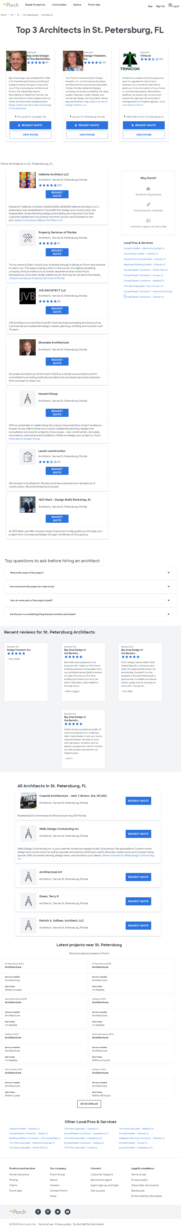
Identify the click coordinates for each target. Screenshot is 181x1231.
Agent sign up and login (105, 1185)
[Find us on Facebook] (38, 1212)
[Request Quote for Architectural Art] (138, 877)
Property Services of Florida (57, 232)
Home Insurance (19, 1174)
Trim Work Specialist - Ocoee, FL (81, 1147)
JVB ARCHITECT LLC (52, 290)
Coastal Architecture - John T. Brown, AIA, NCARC (73, 796)
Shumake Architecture (53, 342)
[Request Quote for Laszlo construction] (57, 471)
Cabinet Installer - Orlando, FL (24, 1128)
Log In (173, 5)
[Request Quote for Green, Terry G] (138, 901)
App (150, 6)
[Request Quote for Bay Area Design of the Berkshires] (30, 125)
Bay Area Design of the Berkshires (38, 57)
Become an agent (101, 1179)
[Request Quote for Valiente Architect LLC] (57, 194)
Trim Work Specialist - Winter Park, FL (28, 1147)
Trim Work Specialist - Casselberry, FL (83, 1138)
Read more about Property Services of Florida (37, 278)
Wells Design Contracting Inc (59, 829)
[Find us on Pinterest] (48, 1212)
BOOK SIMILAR (89, 1103)
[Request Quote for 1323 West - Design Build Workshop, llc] (57, 519)
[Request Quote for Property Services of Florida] (57, 252)
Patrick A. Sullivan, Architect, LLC (61, 920)
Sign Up (160, 6)
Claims (13, 1185)
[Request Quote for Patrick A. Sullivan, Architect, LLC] (138, 926)
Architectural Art (50, 872)
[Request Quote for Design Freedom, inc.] (87, 125)
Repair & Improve (35, 4)
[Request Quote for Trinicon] (144, 125)
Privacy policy (139, 1179)
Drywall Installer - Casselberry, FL (136, 1147)
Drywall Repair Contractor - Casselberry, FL (86, 1133)
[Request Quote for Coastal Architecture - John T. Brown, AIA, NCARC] (138, 801)
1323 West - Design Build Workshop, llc (64, 500)
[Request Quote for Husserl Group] (57, 413)
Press (53, 1196)
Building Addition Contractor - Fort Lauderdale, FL (35, 1138)
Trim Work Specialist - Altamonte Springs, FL (32, 1143)
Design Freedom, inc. (94, 57)
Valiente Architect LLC (53, 174)
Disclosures (137, 1190)
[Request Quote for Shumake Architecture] (57, 361)
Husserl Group (48, 394)
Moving (13, 1179)
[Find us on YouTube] (67, 1212)
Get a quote (98, 1190)
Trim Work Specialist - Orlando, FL (81, 1128)
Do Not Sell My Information (146, 1196)
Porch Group (57, 1174)
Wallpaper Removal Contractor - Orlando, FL (142, 1138)
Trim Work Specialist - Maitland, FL (136, 1128)
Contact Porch (59, 1190)
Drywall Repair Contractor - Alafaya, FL (84, 1143)
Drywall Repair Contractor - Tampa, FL (28, 1133)
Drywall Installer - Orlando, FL (134, 1133)
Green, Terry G (49, 896)
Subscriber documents (145, 1185)
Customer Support (102, 1174)
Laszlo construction (51, 451)
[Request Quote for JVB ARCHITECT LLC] (57, 310)
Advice (77, 4)
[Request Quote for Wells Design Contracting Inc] (138, 834)
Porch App (94, 4)
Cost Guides (59, 4)
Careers (54, 1185)
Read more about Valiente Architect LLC (39, 220)
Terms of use (138, 1174)
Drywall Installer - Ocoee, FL (133, 1143)
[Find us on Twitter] (58, 1212)
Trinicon (145, 56)
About (53, 1179)
